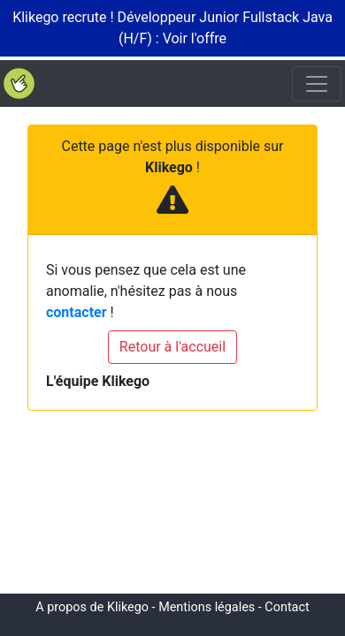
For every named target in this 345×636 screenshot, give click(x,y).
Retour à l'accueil (172, 346)
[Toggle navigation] (316, 84)
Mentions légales (206, 607)
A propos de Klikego (92, 607)
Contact (286, 607)
